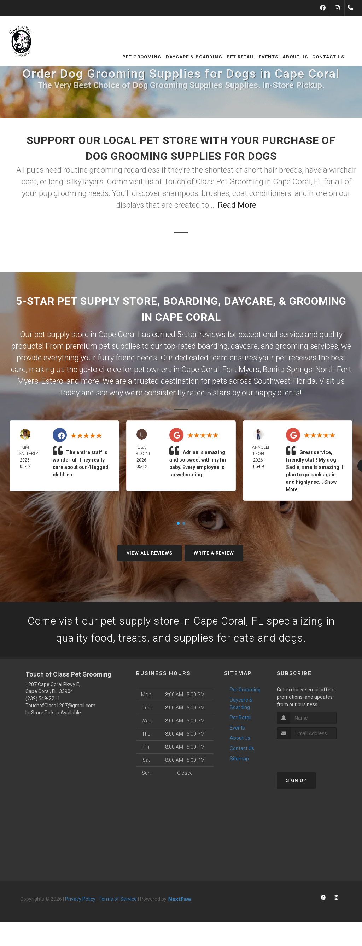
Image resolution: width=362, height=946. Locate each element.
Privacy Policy (80, 899)
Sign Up (296, 780)
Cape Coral (200, 369)
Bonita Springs (287, 369)
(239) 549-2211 (42, 698)
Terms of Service (118, 899)
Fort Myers (240, 369)
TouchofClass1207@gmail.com (60, 705)
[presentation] (314, 752)
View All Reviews (150, 553)
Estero (52, 381)
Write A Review (214, 553)
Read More (237, 205)
